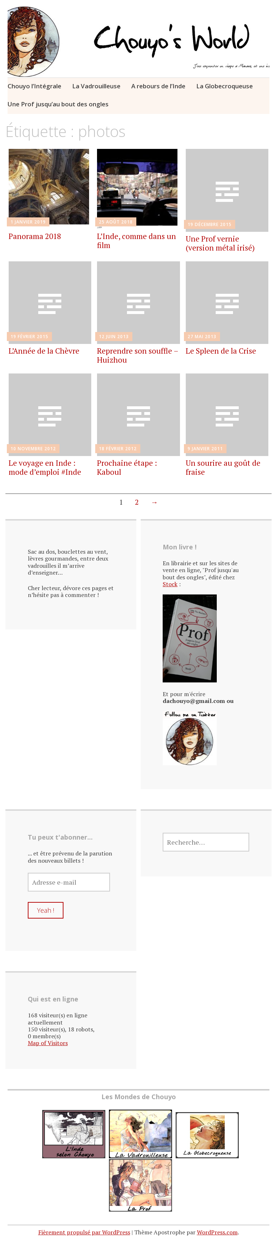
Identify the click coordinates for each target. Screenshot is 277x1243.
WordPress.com (217, 1232)
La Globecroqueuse (224, 86)
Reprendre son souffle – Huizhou (137, 355)
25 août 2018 (116, 222)
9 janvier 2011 (205, 449)
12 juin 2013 (114, 336)
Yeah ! (45, 910)
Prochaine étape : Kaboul (127, 467)
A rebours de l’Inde (158, 86)
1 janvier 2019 (28, 222)
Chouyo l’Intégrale (34, 86)
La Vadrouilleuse (96, 86)
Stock (170, 584)
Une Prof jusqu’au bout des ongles (58, 104)
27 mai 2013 (202, 336)
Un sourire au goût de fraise (223, 467)
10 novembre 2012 (33, 449)
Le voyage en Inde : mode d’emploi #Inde (45, 467)
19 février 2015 (29, 336)
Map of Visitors (48, 1043)
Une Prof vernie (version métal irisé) (220, 243)
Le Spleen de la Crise (221, 351)
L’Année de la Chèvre (44, 351)
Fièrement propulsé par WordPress (84, 1232)
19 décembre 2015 (210, 224)
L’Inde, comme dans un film (136, 240)
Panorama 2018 (35, 236)
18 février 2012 (118, 449)
